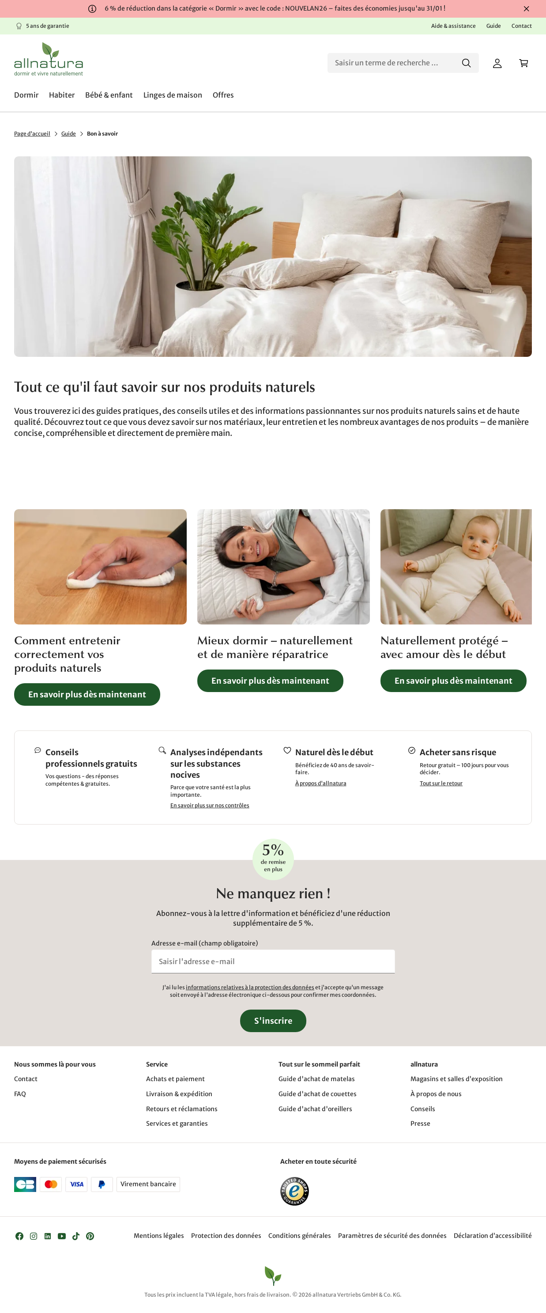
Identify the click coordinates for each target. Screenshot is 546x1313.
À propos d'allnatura (320, 783)
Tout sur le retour (441, 783)
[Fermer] (526, 9)
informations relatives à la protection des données (250, 987)
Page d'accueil (32, 133)
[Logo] (48, 59)
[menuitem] (26, 95)
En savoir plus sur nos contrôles (209, 805)
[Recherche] (403, 62)
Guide (68, 133)
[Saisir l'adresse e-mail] (273, 961)
